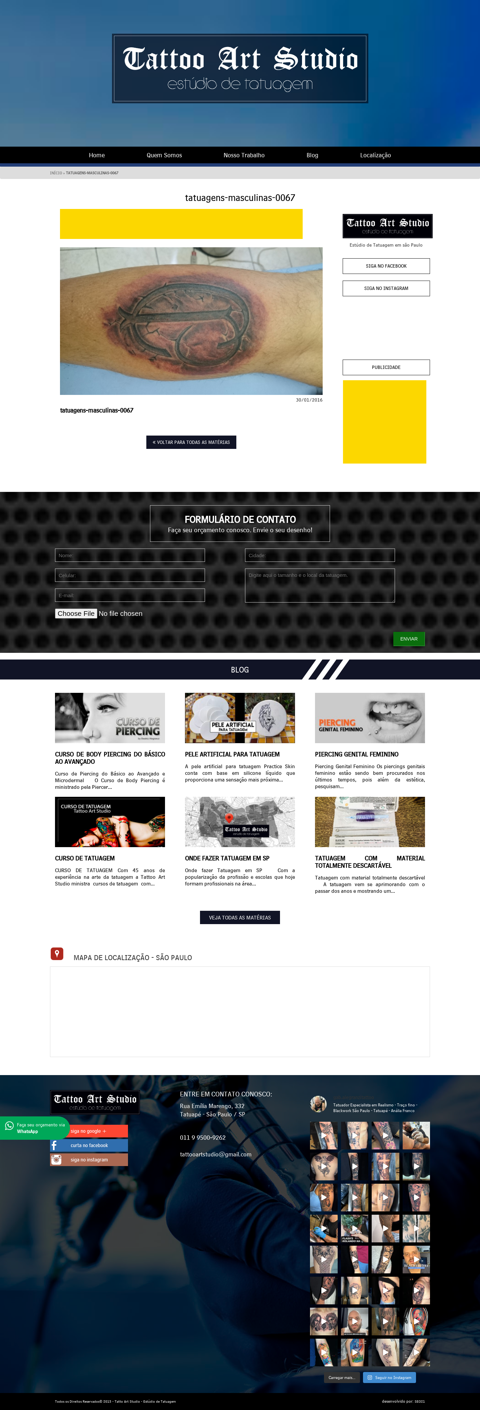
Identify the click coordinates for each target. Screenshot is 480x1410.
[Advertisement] (181, 224)
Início (56, 173)
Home (97, 155)
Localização (375, 155)
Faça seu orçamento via (35, 1127)
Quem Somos (164, 155)
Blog (312, 155)
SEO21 (420, 1401)
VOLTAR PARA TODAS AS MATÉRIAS (191, 442)
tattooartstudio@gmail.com (216, 1154)
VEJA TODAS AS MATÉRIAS (240, 917)
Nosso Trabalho (244, 155)
